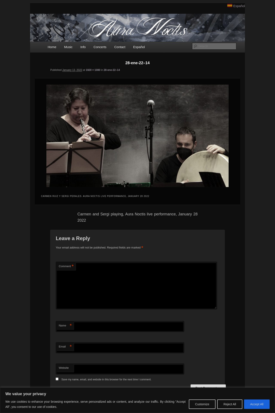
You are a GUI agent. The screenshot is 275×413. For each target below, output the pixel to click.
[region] (137, 400)
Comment (66, 266)
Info (83, 47)
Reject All (229, 404)
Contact (119, 47)
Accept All (256, 404)
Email (65, 347)
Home (52, 47)
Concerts (99, 47)
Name (65, 326)
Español (239, 6)
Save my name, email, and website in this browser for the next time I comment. (106, 379)
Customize (202, 404)
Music (68, 47)
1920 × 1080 (93, 70)
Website (64, 367)
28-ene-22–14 (112, 70)
